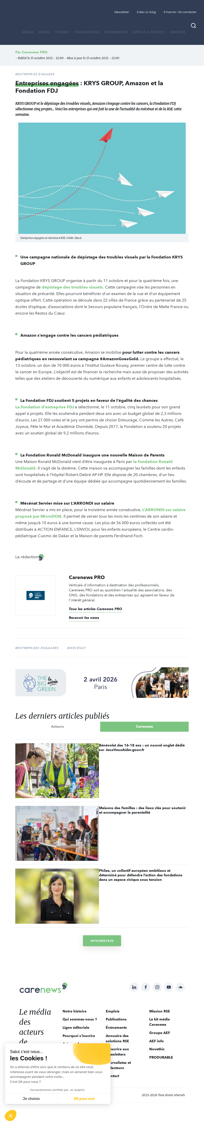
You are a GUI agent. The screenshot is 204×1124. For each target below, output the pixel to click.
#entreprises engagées (37, 648)
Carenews (144, 726)
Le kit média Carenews (159, 1021)
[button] (11, 1115)
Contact (112, 1076)
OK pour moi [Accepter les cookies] (84, 1099)
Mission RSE (159, 1011)
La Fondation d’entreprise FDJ (44, 407)
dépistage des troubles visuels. (73, 287)
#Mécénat (76, 648)
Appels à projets (149, 32)
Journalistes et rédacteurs (118, 1065)
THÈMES (62, 32)
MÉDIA (28, 32)
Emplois (177, 32)
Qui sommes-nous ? (80, 1019)
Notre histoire (74, 1011)
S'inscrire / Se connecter (180, 12)
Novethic (157, 1049)
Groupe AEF (159, 1033)
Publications (86, 32)
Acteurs (57, 726)
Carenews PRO (34, 52)
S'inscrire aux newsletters (117, 1051)
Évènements (116, 32)
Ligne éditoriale (76, 1027)
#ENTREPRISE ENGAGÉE (35, 74)
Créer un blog (146, 12)
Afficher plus (102, 941)
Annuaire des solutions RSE (117, 1038)
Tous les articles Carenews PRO (95, 609)
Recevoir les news (84, 618)
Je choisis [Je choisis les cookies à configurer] (31, 1099)
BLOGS (44, 32)
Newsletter (121, 12)
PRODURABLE (161, 1057)
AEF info (156, 1041)
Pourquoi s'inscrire (79, 1036)
